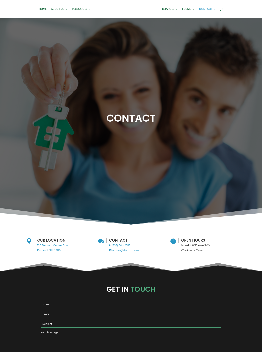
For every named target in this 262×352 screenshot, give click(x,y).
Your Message (49, 332)
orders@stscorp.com (124, 250)
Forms (186, 9)
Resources (80, 9)
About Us (57, 9)
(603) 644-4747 (119, 245)
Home (43, 9)
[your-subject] (131, 324)
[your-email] (131, 314)
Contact (206, 9)
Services (168, 9)
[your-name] (131, 304)
